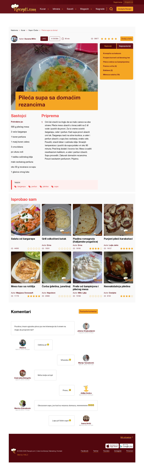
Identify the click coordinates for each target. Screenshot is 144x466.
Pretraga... (111, 8)
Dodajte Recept (124, 9)
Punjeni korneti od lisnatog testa (116, 58)
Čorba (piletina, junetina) (56, 274)
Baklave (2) (108, 70)
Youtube (106, 455)
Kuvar (43, 9)
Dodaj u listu (126, 39)
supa (56, 186)
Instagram (117, 455)
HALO (25, 458)
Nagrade (100, 9)
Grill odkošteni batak (56, 227)
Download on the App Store (112, 449)
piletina (45, 186)
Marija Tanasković (86, 363)
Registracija (118, 2)
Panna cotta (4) (110, 66)
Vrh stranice (125, 441)
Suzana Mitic (30, 39)
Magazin (84, 9)
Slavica (22, 348)
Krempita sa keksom (112, 53)
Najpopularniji (125, 46)
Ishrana (56, 9)
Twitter (95, 455)
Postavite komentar (88, 311)
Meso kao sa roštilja (25, 274)
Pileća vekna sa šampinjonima (116, 62)
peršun (34, 186)
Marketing (52, 455)
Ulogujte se (129, 2)
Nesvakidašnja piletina (118, 274)
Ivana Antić (86, 427)
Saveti (70, 9)
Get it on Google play (126, 449)
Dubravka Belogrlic (22, 378)
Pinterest (129, 455)
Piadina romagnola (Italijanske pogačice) (87, 227)
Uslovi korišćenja (42, 455)
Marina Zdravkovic (22, 410)
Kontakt (59, 455)
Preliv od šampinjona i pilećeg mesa (87, 274)
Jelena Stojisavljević (86, 331)
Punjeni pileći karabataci (118, 227)
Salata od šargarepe (25, 227)
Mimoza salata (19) (111, 74)
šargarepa (21, 186)
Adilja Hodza (86, 393)
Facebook (84, 455)
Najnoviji (108, 46)
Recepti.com (24, 8)
